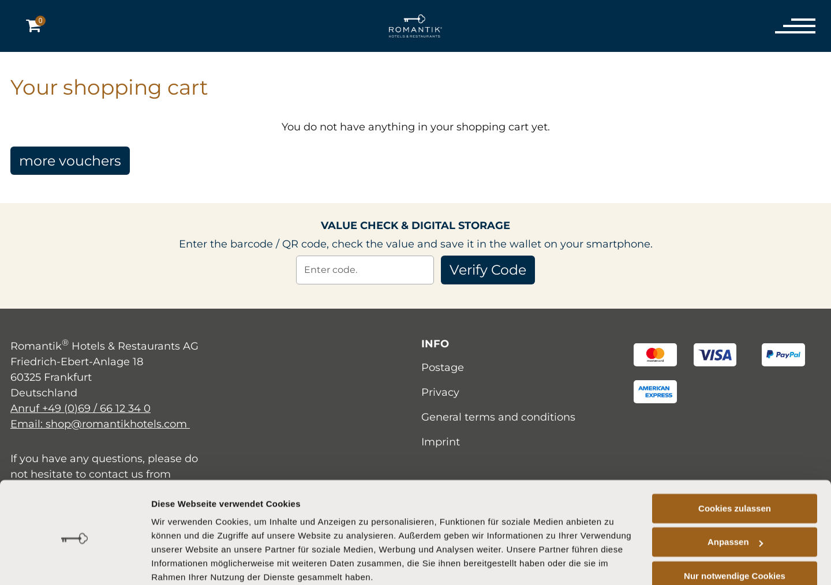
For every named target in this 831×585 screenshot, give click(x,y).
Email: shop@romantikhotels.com (100, 424)
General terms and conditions (498, 417)
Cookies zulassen (734, 462)
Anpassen (735, 495)
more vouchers (71, 160)
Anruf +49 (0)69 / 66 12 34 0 (80, 408)
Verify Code (488, 269)
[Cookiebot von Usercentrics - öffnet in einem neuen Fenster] (74, 562)
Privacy (440, 392)
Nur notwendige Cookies (734, 529)
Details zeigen (180, 562)
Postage (442, 367)
